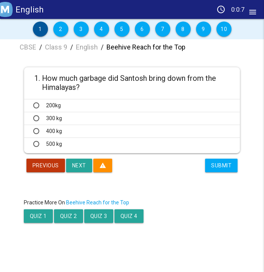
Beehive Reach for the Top (146, 47)
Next (79, 165)
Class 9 (56, 47)
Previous (45, 165)
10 (224, 29)
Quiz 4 (128, 216)
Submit (221, 165)
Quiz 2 (68, 216)
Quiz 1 (38, 216)
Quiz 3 (98, 216)
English (87, 47)
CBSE (28, 47)
